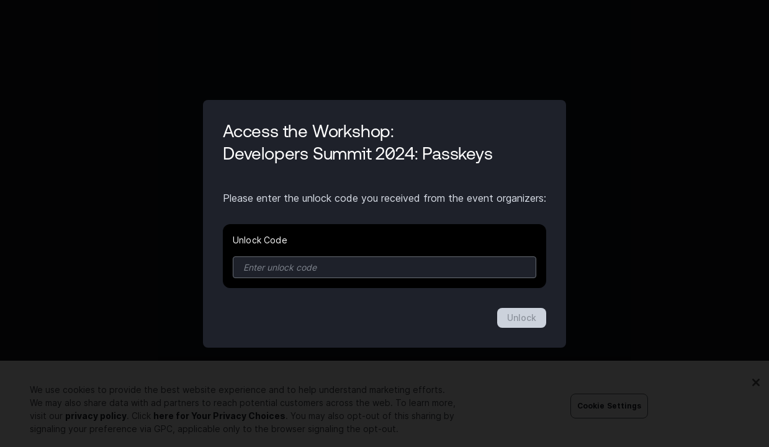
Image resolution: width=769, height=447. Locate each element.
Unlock (521, 317)
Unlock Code (260, 240)
